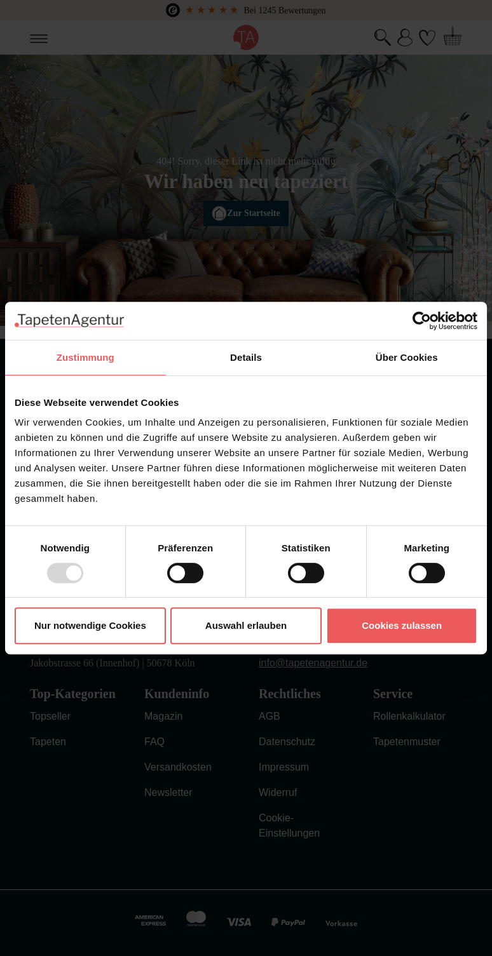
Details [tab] (246, 357)
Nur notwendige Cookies (90, 625)
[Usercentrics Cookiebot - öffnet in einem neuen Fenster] (421, 320)
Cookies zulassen (402, 625)
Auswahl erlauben (246, 625)
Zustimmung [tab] (85, 357)
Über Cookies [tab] (407, 357)
